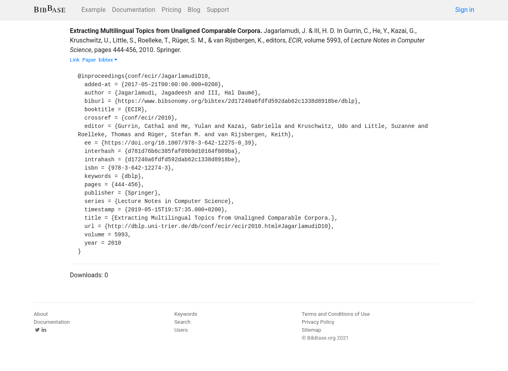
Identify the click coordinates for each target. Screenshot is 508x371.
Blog (194, 10)
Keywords (185, 314)
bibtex (107, 60)
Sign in (464, 10)
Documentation (133, 10)
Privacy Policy (318, 322)
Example (93, 10)
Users (181, 330)
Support (218, 10)
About (41, 314)
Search (182, 322)
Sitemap (311, 330)
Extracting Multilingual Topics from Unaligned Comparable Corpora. (166, 31)
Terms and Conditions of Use (335, 314)
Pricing (171, 10)
